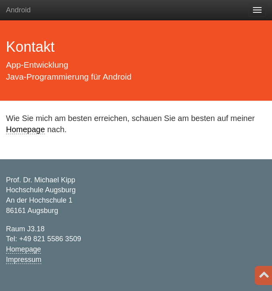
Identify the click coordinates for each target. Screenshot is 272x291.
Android (18, 10)
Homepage (25, 129)
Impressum (23, 260)
